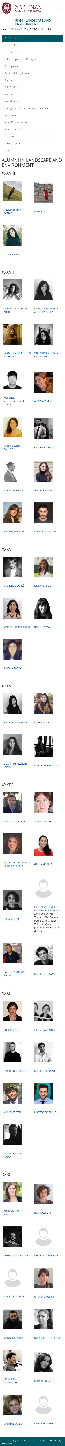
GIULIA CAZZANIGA (45, 1029)
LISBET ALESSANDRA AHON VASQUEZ (46, 310)
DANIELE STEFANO (45, 973)
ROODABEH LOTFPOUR (47, 1337)
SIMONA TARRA (12, 668)
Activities (10, 115)
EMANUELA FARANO (46, 1255)
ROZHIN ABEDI (11, 1029)
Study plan (11, 66)
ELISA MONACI (11, 919)
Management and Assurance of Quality (26, 108)
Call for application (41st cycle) (21, 59)
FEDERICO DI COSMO (15, 1255)
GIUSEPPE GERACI (44, 447)
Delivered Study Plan (17, 73)
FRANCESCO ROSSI (45, 531)
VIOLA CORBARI (43, 821)
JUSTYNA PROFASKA (14, 531)
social (8, 150)
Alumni (8, 94)
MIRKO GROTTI (12, 1112)
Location (9, 136)
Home (5, 28)
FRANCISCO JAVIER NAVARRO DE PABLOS (46, 908)
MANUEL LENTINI (13, 1337)
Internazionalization (15, 129)
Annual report (12, 101)
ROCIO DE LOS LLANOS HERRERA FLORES (16, 864)
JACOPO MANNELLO (15, 490)
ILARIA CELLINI (42, 1212)
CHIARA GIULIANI (44, 1296)
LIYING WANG (11, 254)
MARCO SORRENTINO (46, 765)
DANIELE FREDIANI (45, 1070)
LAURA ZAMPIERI (44, 1423)
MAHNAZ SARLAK (13, 1423)
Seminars (10, 80)
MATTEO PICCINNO (45, 1112)
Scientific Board (13, 52)
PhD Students (12, 87)
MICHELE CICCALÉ (13, 585)
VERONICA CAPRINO (15, 722)
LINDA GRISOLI (42, 585)
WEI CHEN (9, 397)
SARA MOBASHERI (44, 1380)
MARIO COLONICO (14, 821)
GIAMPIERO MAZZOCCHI (10, 1380)
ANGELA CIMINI (43, 401)
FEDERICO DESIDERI (14, 1070)
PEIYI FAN (39, 211)
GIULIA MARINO (43, 864)
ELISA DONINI (42, 722)
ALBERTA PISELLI (43, 490)
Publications (12, 143)
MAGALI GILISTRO (13, 1296)
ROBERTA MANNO (44, 627)
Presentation (11, 45)
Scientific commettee (16, 122)
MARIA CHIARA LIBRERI (16, 627)
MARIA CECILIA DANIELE (11, 447)
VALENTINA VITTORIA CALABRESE (46, 354)
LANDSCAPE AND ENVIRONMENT (27, 28)
